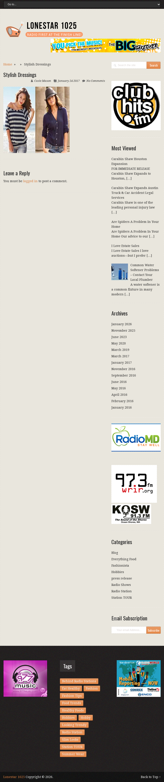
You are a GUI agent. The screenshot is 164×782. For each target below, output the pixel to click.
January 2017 (121, 362)
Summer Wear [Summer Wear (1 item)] (73, 754)
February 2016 (122, 401)
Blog (114, 552)
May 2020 (118, 343)
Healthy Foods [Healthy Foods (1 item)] (73, 710)
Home (7, 64)
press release (121, 578)
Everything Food (123, 559)
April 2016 (119, 394)
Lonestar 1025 (14, 777)
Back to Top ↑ (151, 777)
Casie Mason (42, 80)
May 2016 (118, 388)
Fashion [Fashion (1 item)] (92, 688)
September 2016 (123, 375)
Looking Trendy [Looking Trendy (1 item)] (74, 725)
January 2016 (121, 407)
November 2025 (123, 330)
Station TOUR (121, 597)
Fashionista (120, 565)
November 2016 (123, 369)
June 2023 (119, 337)
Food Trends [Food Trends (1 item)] (71, 703)
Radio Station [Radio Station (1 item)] (72, 732)
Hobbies (117, 572)
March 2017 (120, 356)
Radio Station (121, 591)
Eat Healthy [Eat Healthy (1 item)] (71, 688)
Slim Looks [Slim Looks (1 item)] (70, 739)
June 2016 (119, 382)
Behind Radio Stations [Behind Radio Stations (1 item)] (79, 681)
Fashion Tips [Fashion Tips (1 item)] (72, 696)
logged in (30, 181)
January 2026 (121, 324)
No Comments (95, 80)
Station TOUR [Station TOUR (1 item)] (72, 747)
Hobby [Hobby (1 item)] (86, 717)
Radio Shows (121, 585)
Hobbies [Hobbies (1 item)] (68, 717)
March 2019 (120, 350)
